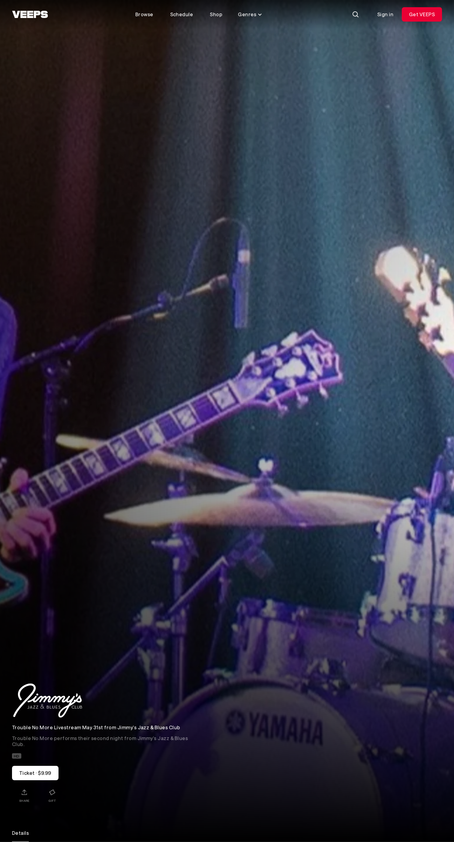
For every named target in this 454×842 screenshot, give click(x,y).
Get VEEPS (422, 14)
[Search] (355, 14)
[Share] (24, 795)
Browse (144, 14)
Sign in (385, 14)
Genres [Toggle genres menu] (250, 14)
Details (20, 833)
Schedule (181, 14)
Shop (216, 14)
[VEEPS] (30, 14)
